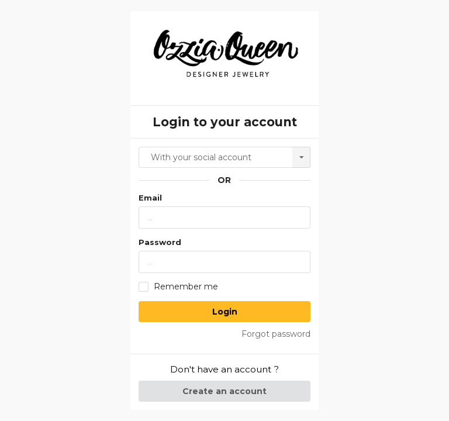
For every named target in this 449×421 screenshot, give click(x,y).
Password (160, 242)
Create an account (224, 391)
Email (150, 197)
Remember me (186, 287)
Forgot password (275, 334)
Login (224, 311)
